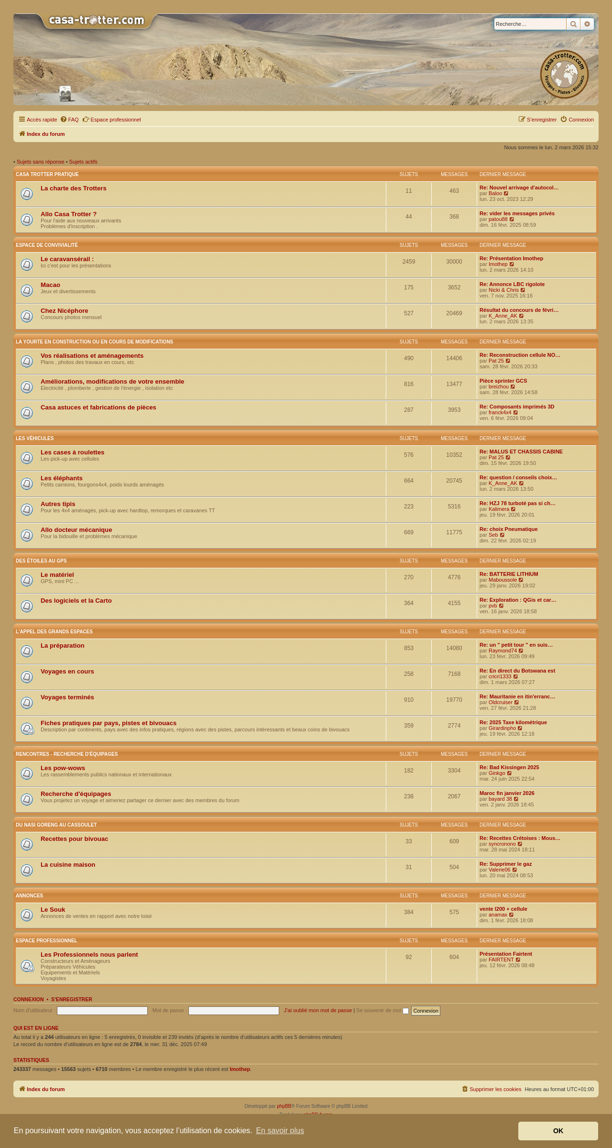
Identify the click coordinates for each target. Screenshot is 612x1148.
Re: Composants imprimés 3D (517, 406)
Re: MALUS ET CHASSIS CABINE (521, 451)
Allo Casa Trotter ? (69, 214)
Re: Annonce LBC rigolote (512, 284)
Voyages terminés (67, 697)
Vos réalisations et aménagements (92, 355)
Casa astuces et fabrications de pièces (98, 407)
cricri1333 (500, 676)
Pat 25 (496, 361)
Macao (50, 284)
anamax (498, 914)
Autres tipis (58, 504)
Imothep (498, 264)
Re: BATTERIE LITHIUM (509, 574)
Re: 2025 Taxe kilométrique (513, 722)
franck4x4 (500, 412)
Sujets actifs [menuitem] (83, 162)
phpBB (284, 1106)
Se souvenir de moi (382, 1010)
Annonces (29, 895)
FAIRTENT (501, 959)
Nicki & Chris (504, 290)
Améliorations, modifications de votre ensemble (112, 381)
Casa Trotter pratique (47, 174)
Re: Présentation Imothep (511, 258)
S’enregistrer (71, 999)
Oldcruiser (501, 702)
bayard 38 (500, 799)
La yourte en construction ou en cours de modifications (94, 341)
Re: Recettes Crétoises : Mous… (520, 838)
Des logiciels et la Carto (76, 600)
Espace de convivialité (47, 245)
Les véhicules (35, 438)
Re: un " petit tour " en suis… (516, 645)
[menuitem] (69, 119)
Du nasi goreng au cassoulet (56, 825)
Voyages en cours (67, 671)
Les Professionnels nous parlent (89, 954)
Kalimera (499, 509)
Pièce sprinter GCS (503, 381)
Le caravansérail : (67, 259)
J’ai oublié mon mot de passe (318, 1010)
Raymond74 (503, 650)
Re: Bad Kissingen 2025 (509, 767)
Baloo (495, 193)
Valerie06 (500, 869)
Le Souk (53, 909)
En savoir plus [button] (280, 1130)
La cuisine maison (68, 864)
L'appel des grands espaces (54, 631)
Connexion (28, 999)
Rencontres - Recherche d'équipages (67, 754)
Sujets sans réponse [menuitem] (41, 162)
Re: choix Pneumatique (509, 529)
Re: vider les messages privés (517, 213)
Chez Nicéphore (64, 310)
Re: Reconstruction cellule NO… (520, 355)
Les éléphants (62, 478)
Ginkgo (497, 773)
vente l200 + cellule (503, 909)
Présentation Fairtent (506, 954)
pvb (493, 605)
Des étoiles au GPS (41, 560)
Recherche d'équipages (76, 793)
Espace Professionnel (46, 940)
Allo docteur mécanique (76, 529)
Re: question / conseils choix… (518, 477)
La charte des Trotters (74, 188)
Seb (493, 535)
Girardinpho (502, 728)
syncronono (502, 844)
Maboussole (503, 580)
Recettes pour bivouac (74, 838)
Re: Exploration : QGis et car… (518, 600)
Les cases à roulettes (72, 452)
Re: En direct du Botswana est (517, 670)
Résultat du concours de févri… (519, 310)
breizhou (499, 386)
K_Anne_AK (503, 316)
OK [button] (558, 1131)
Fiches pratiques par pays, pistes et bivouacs (108, 723)
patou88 (498, 219)
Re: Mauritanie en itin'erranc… (518, 696)
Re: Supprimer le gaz (506, 864)
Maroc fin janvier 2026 (507, 793)
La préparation (63, 645)
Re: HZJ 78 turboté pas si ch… (518, 503)
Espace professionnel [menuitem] (111, 119)
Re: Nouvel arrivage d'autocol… (519, 187)
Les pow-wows (63, 768)
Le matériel (57, 574)
